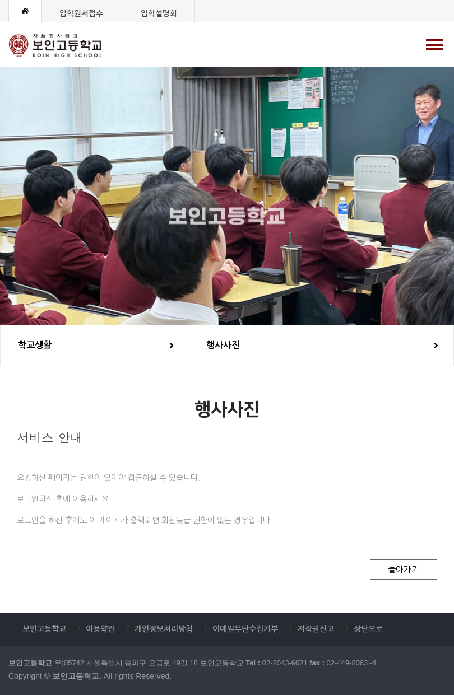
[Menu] (434, 44)
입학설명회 (159, 13)
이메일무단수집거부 (245, 629)
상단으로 (368, 629)
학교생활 (96, 345)
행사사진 (322, 345)
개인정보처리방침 (164, 629)
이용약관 (100, 629)
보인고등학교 (66, 45)
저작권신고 (316, 629)
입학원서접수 (81, 13)
